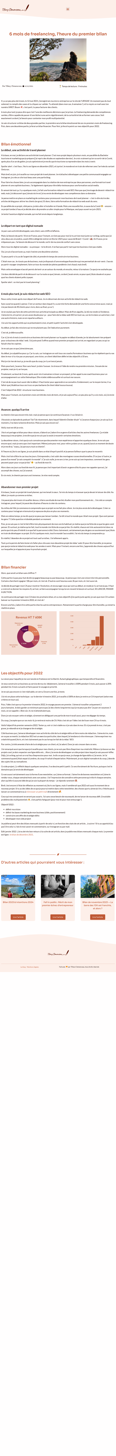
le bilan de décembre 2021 (21, 834)
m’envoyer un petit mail (36, 791)
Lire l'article (18, 917)
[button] (68, 9)
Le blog (23, 967)
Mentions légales (33, 967)
